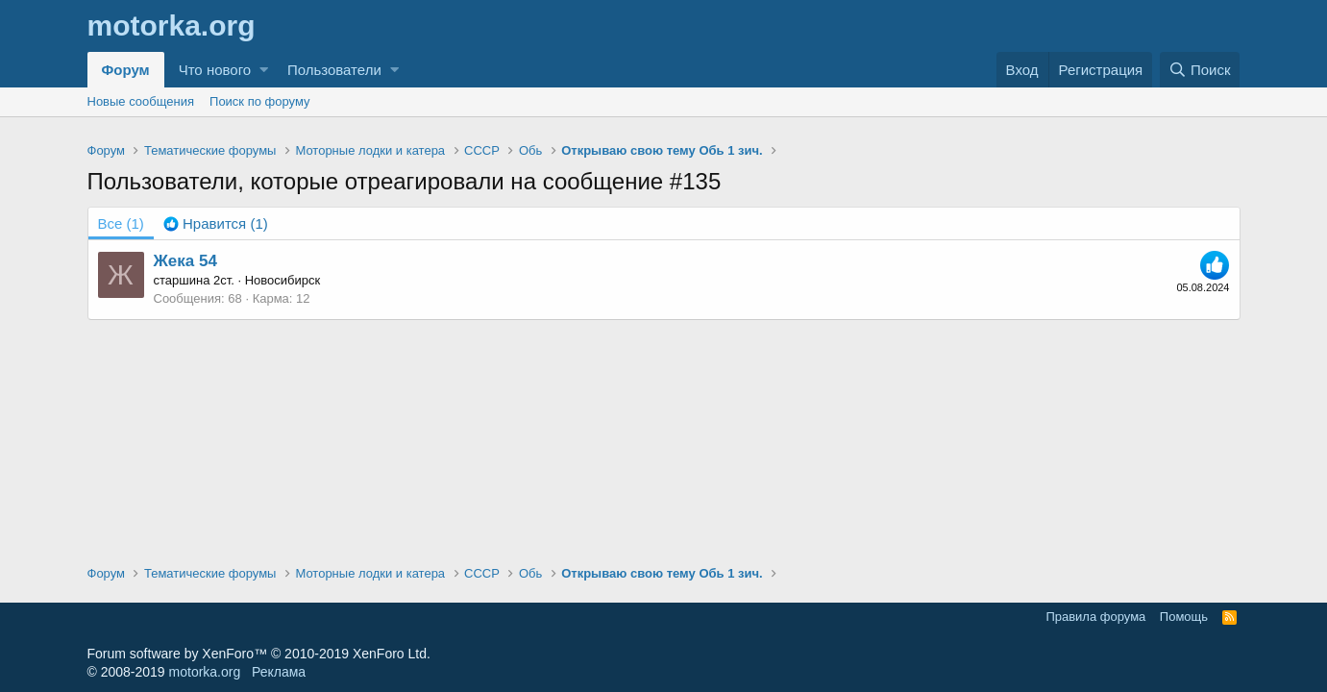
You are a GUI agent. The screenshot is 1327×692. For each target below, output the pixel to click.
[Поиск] (1200, 69)
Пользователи (334, 70)
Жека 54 (185, 261)
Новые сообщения (141, 101)
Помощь (1184, 616)
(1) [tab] (121, 223)
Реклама (279, 672)
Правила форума (1095, 616)
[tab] (216, 223)
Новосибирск (283, 280)
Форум (126, 70)
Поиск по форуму (259, 101)
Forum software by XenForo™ (258, 653)
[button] (264, 69)
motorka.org (205, 672)
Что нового (215, 70)
